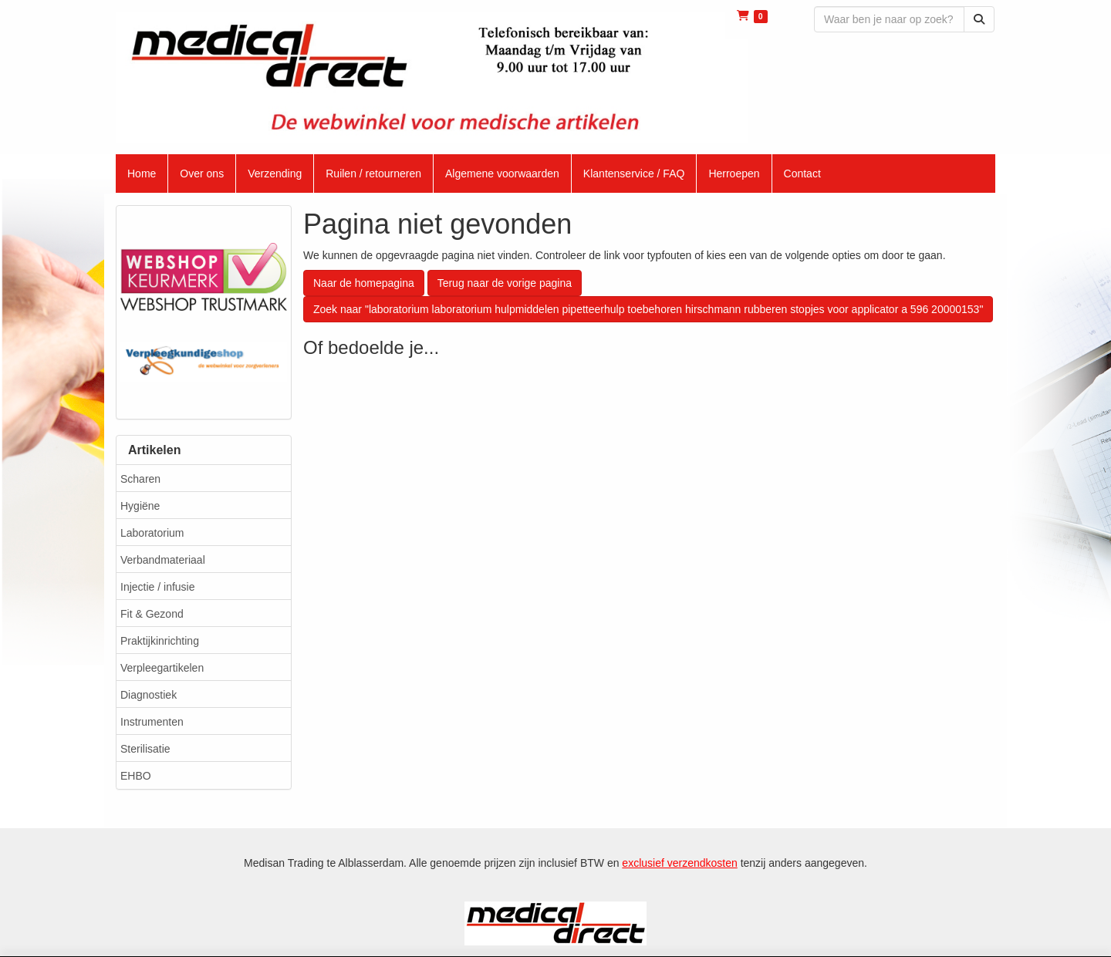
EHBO (135, 776)
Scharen (140, 479)
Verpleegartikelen (162, 668)
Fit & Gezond (152, 614)
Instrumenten (152, 722)
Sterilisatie (145, 749)
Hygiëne (140, 506)
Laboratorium (152, 533)
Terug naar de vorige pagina (504, 283)
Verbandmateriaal (162, 560)
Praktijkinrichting (159, 641)
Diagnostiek (148, 695)
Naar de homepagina (363, 283)
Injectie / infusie (157, 587)
